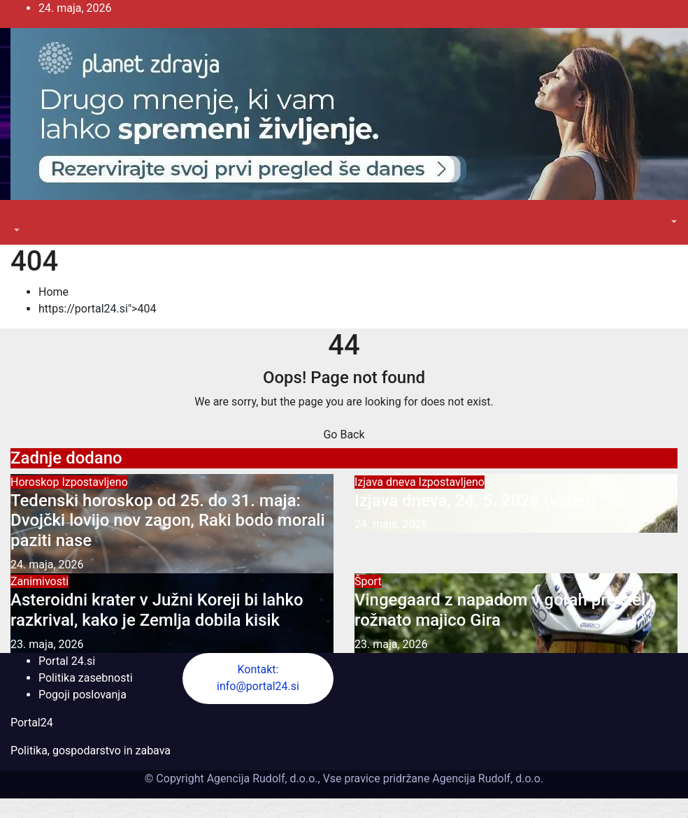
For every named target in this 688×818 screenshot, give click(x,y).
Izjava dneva (386, 482)
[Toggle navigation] (20, 217)
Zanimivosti (39, 581)
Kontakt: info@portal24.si (258, 678)
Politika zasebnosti (85, 677)
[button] (15, 230)
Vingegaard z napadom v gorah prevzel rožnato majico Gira (499, 610)
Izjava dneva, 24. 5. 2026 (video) (475, 500)
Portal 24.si (66, 661)
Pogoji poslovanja (82, 694)
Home (53, 292)
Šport (368, 581)
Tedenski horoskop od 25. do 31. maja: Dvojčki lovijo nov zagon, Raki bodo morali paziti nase (167, 521)
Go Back (343, 434)
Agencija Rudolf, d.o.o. (486, 778)
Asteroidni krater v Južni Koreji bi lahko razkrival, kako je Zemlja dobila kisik (156, 610)
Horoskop (36, 482)
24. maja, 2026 (47, 564)
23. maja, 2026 (47, 644)
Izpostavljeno (94, 482)
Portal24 (31, 722)
